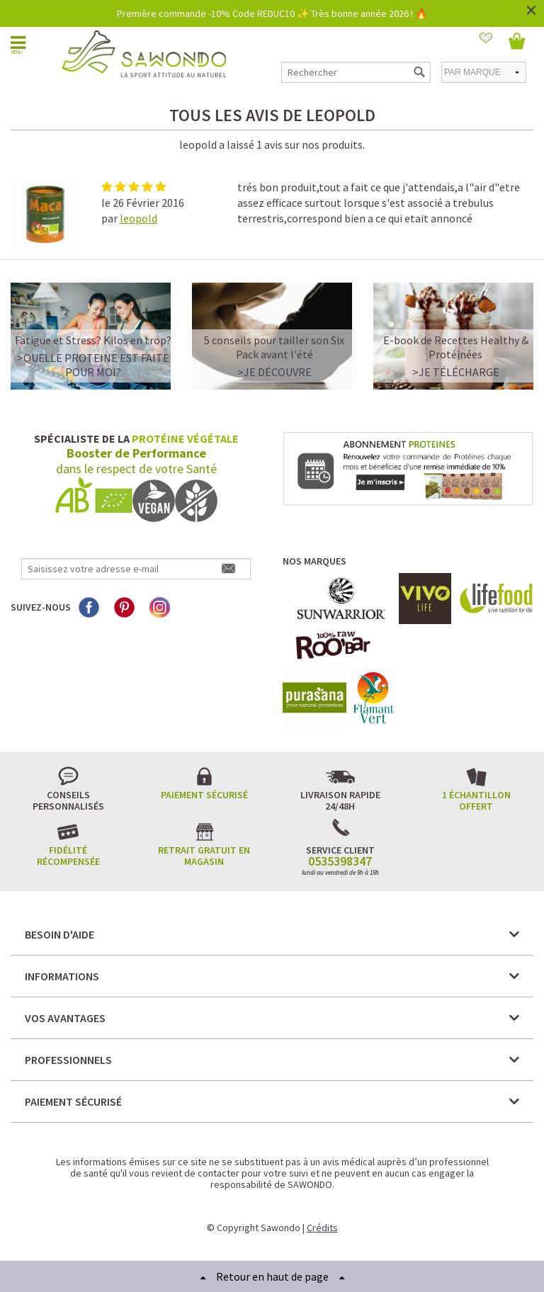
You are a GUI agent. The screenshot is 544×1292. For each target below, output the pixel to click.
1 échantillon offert (476, 800)
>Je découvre (274, 372)
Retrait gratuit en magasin (204, 855)
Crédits (322, 1227)
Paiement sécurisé (204, 794)
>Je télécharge (455, 372)
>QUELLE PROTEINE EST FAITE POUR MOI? (93, 365)
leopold (138, 218)
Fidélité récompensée (68, 855)
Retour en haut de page (272, 1276)
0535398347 (340, 861)
